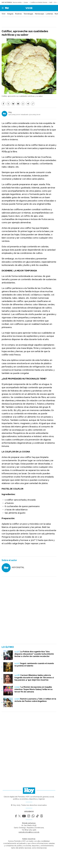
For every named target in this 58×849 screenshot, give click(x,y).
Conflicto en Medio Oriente (38, 2)
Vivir (29, 8)
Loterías (49, 14)
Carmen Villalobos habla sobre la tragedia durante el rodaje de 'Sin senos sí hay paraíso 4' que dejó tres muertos (34, 677)
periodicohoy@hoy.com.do (29, 832)
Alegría (10, 14)
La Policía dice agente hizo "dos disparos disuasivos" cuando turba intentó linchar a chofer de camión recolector (34, 653)
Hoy (10, 112)
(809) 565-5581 (30, 830)
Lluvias (26, 2)
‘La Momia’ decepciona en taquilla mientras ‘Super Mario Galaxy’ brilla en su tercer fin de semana (33, 689)
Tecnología (28, 14)
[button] (2, 8)
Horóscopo (39, 14)
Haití (50, 2)
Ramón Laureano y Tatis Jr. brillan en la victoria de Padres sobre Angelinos (35, 700)
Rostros (18, 14)
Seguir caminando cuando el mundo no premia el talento (34, 664)
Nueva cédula (17, 2)
